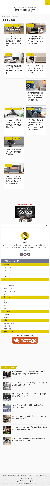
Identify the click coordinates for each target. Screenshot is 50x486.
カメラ (6, 303)
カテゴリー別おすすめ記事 (13, 475)
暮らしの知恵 (8, 348)
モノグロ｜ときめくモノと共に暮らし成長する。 (25, 478)
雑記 (5, 336)
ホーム (4, 475)
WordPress (7, 333)
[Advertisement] (14, 92)
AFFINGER (7, 329)
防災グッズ (7, 280)
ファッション (8, 318)
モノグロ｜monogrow (25, 481)
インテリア (7, 276)
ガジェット (7, 283)
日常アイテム (8, 268)
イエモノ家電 (8, 272)
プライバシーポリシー (33, 475)
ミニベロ (6, 310)
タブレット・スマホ (9, 295)
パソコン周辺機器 (9, 291)
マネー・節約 (8, 344)
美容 (5, 322)
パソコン (6, 287)
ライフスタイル (8, 306)
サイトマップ (24, 475)
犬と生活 (6, 314)
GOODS (6, 264)
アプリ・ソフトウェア (10, 299)
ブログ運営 (7, 325)
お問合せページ (8, 351)
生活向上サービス (9, 340)
